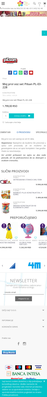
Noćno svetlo (25, 240)
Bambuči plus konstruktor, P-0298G (28, 194)
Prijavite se (23, 299)
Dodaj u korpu (20, 116)
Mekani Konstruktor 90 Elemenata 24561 (24, 207)
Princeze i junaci (6, 240)
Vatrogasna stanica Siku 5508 (27, 180)
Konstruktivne (9, 93)
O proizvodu (23, 132)
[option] (23, 132)
